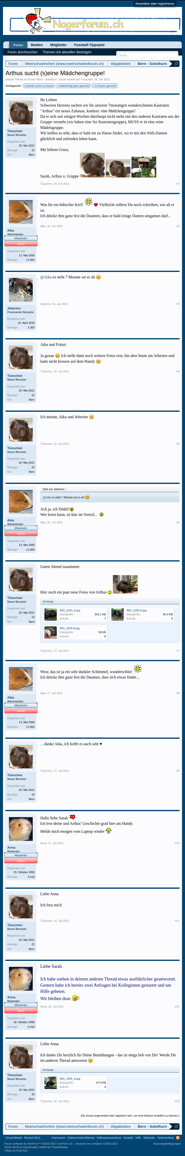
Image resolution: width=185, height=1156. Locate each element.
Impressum (58, 1137)
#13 (177, 1101)
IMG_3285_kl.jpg (70, 1078)
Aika (10, 230)
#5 (177, 443)
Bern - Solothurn (47, 79)
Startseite (149, 1137)
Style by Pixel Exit (16, 1150)
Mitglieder (58, 45)
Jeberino (14, 308)
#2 (177, 226)
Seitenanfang (165, 1137)
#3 (177, 303)
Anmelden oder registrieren (154, 3)
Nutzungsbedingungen (167, 1143)
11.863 (30, 259)
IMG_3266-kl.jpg (70, 628)
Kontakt (128, 1137)
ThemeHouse (59, 1147)
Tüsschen (87, 79)
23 (32, 150)
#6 (177, 522)
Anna (11, 847)
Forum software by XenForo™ (38, 1143)
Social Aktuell (13, 1137)
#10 (177, 843)
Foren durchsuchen (22, 52)
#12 (177, 1006)
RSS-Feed (178, 1137)
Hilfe (138, 1137)
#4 (177, 371)
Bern (31, 154)
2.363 (31, 327)
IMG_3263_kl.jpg (70, 610)
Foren (18, 45)
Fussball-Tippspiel (89, 45)
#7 (177, 650)
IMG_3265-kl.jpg (136, 610)
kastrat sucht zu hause (38, 86)
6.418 (31, 876)
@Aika (46, 277)
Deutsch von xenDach (97, 1143)
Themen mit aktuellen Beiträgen (67, 52)
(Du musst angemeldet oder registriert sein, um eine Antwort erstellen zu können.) (130, 1115)
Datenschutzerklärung (81, 1137)
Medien (37, 45)
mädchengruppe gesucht (73, 86)
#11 (177, 920)
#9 (177, 770)
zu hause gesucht (104, 86)
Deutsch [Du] (32, 1137)
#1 (177, 183)
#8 (177, 693)
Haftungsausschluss (109, 1137)
